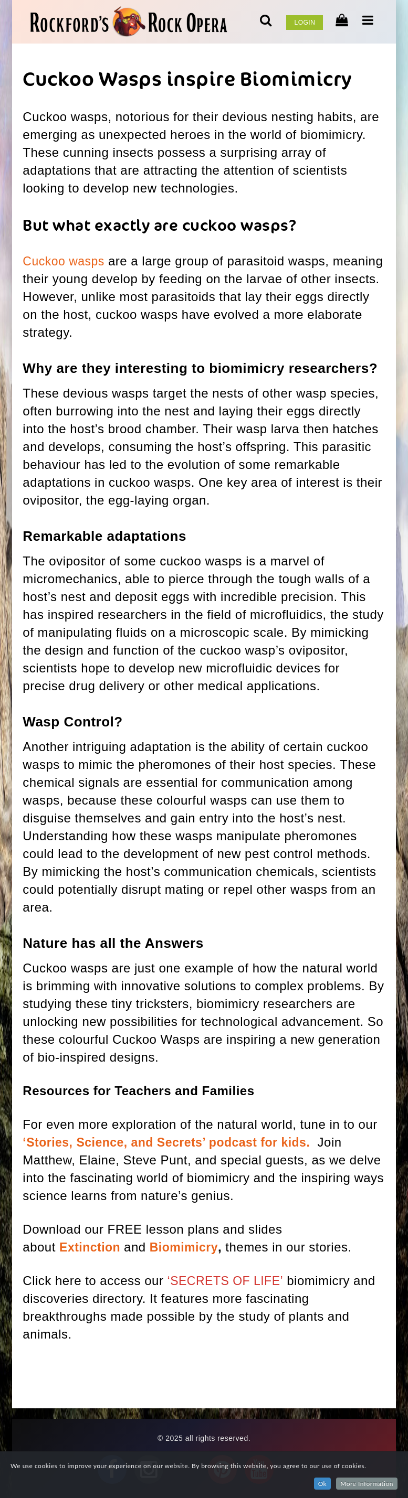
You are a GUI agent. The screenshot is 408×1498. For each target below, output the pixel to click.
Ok (322, 1484)
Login (304, 22)
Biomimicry (187, 1247)
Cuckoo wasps (65, 261)
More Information (366, 1484)
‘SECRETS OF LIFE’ (228, 1281)
